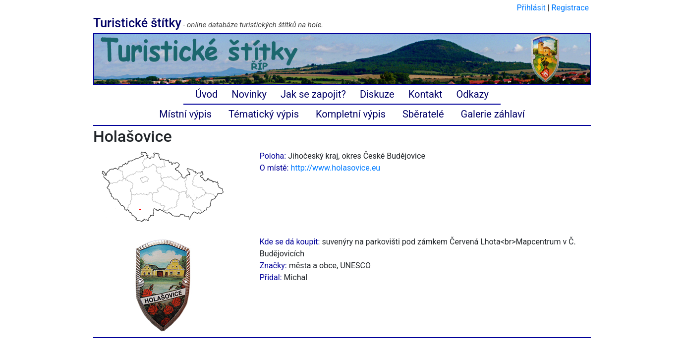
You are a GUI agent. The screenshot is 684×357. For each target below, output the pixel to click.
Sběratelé (423, 114)
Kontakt (425, 94)
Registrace (570, 7)
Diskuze (377, 94)
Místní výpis (185, 114)
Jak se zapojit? (313, 94)
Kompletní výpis (351, 114)
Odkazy (472, 94)
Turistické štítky (137, 23)
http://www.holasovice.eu (335, 168)
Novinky (249, 94)
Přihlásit (531, 7)
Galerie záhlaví (493, 114)
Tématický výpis (263, 114)
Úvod (206, 94)
